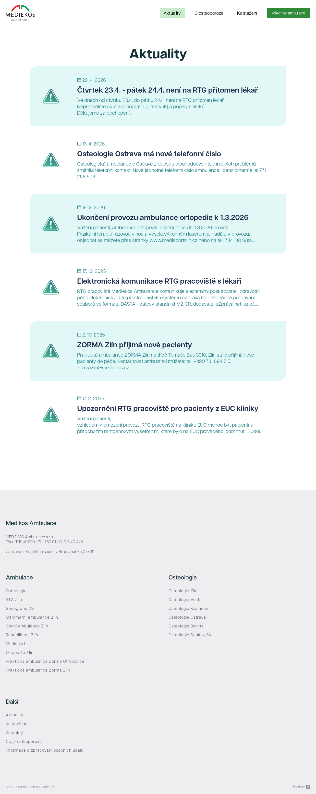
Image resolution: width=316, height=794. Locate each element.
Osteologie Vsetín (186, 600)
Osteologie (16, 591)
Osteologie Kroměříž (188, 608)
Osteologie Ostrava (187, 617)
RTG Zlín (14, 600)
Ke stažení (247, 13)
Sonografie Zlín (21, 608)
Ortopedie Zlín (20, 652)
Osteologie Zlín (183, 591)
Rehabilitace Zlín (22, 635)
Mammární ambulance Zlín (32, 617)
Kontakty (14, 732)
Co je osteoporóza (24, 741)
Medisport (15, 644)
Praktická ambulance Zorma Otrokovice (45, 661)
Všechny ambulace (288, 12)
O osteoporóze (208, 13)
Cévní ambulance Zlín (27, 626)
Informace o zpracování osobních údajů (45, 750)
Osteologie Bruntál (187, 626)
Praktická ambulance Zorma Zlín (38, 670)
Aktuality (172, 13)
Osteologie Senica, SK (190, 635)
